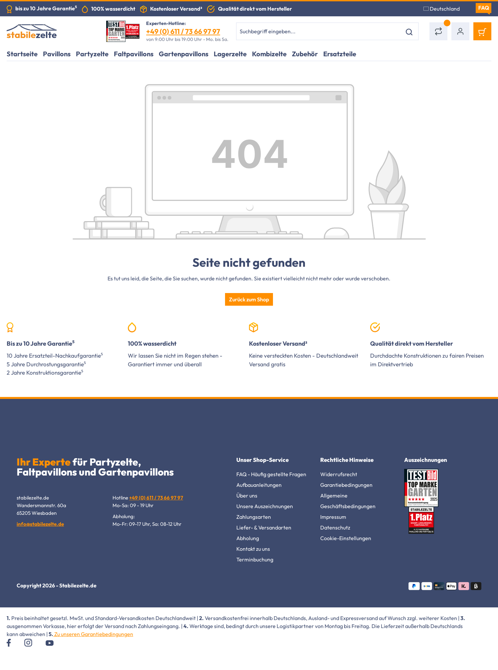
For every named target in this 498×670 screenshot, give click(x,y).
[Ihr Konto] (460, 31)
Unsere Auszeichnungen (264, 506)
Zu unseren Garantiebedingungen (93, 634)
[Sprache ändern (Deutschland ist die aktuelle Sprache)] (445, 8)
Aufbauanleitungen (259, 485)
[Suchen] (410, 31)
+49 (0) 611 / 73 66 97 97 (183, 31)
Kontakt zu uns (253, 548)
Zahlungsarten (253, 516)
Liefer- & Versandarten (263, 527)
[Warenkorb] (482, 31)
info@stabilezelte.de (40, 524)
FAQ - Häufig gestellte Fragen (271, 474)
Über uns (246, 495)
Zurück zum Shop (249, 299)
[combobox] (319, 31)
